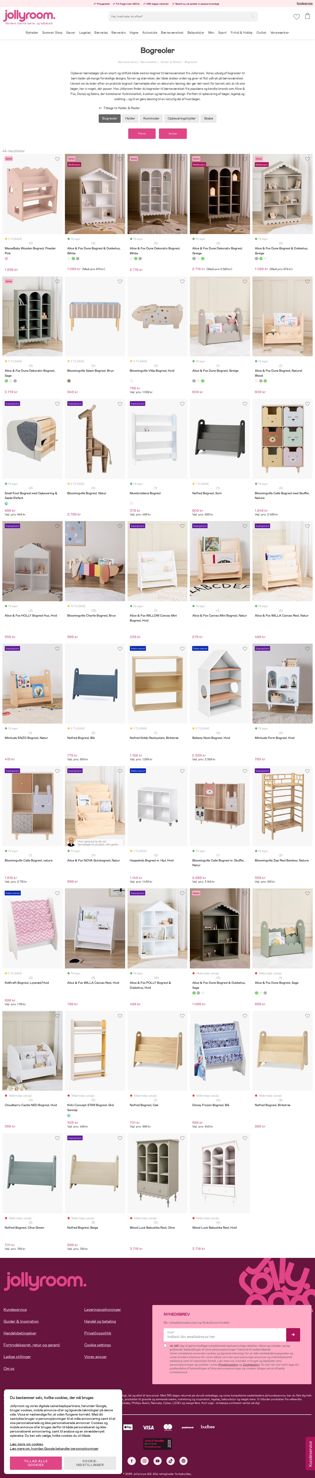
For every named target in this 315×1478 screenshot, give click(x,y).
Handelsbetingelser (20, 1333)
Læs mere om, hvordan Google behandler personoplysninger (55, 1447)
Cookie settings (97, 1345)
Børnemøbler (148, 62)
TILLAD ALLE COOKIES (37, 1462)
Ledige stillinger (17, 1356)
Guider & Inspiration (21, 1321)
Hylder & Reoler (170, 62)
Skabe (208, 118)
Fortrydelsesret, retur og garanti (32, 1345)
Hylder (130, 118)
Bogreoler (190, 62)
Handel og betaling (100, 1321)
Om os (9, 1368)
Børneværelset (127, 62)
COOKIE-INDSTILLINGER (91, 1462)
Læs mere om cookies (27, 1443)
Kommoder (151, 118)
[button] (296, 17)
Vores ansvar (95, 1356)
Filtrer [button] (141, 134)
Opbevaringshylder (182, 118)
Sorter (174, 134)
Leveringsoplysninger (102, 1309)
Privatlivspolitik (97, 1333)
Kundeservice (305, 3)
